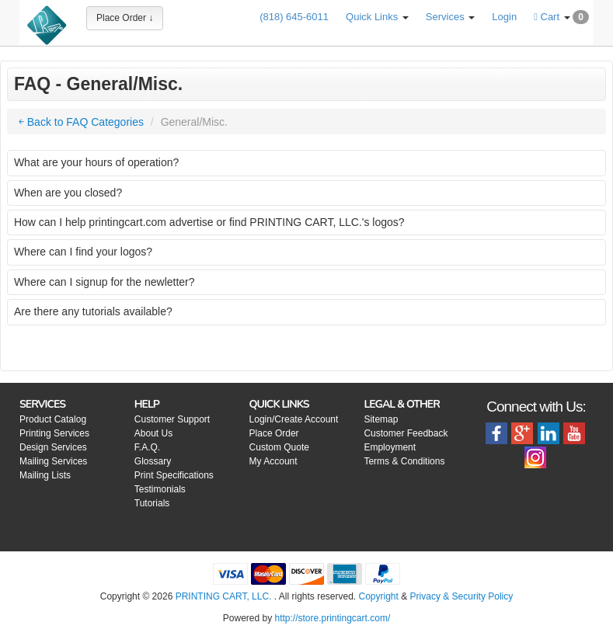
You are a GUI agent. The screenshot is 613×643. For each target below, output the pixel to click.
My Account (273, 461)
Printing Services (54, 433)
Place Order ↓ (124, 17)
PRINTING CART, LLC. (224, 596)
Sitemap (381, 419)
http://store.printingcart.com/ (332, 618)
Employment (390, 447)
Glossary (152, 461)
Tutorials (152, 503)
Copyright (379, 596)
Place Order (274, 433)
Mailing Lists (45, 475)
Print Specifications (174, 475)
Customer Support (172, 419)
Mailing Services (53, 461)
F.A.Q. (147, 447)
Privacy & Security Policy (462, 596)
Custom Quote (279, 447)
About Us (153, 433)
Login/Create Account (294, 419)
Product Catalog (52, 419)
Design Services (53, 447)
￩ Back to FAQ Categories (81, 122)
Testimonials (160, 489)
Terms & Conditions (404, 461)
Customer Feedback (406, 433)
